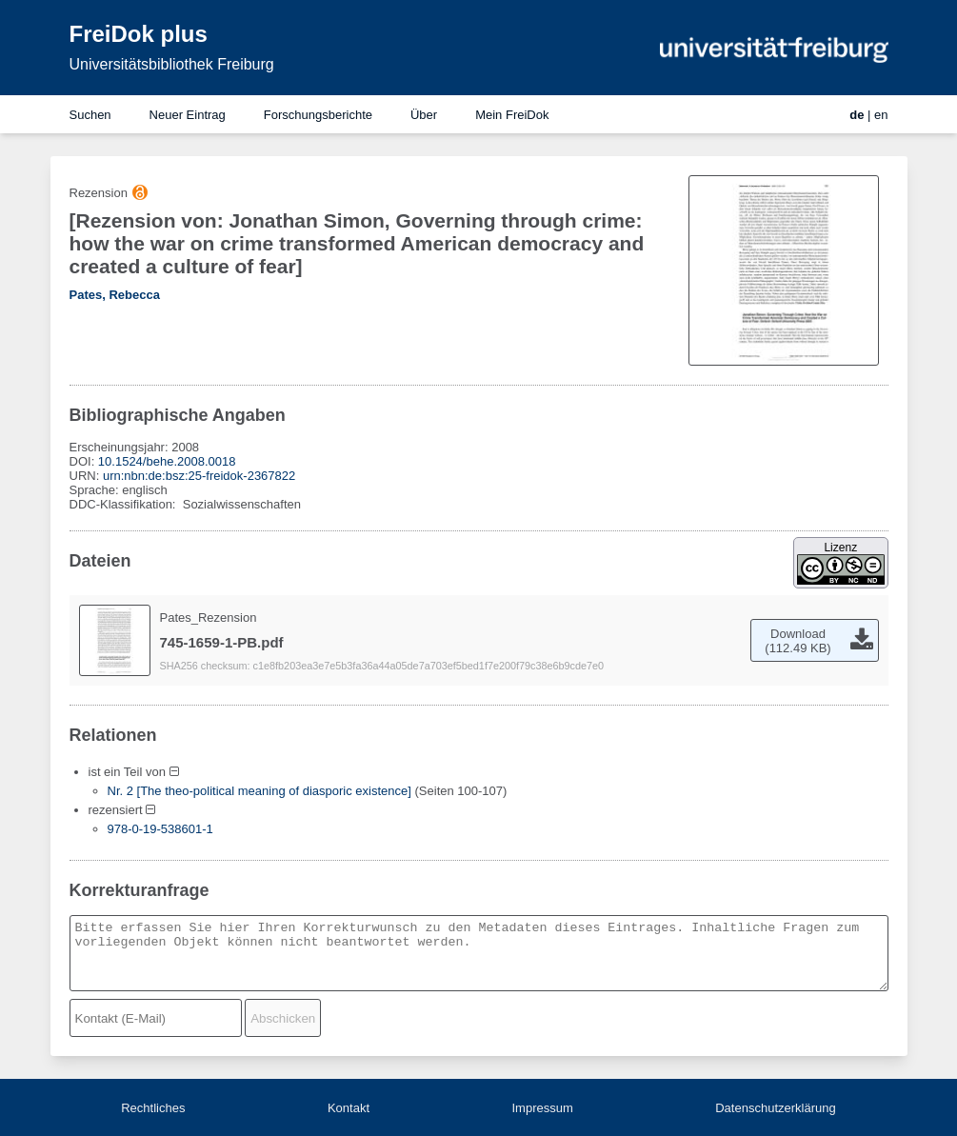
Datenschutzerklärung (775, 1108)
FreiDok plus (139, 34)
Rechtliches (153, 1108)
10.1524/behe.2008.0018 (167, 461)
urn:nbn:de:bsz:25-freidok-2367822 (199, 475)
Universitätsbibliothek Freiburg (172, 64)
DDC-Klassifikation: (125, 504)
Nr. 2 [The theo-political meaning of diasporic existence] (259, 791)
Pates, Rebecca (115, 295)
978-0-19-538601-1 (160, 829)
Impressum (541, 1108)
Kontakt (348, 1108)
